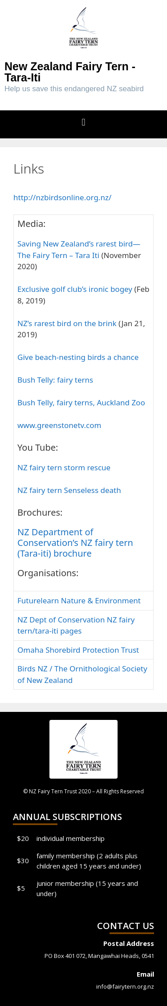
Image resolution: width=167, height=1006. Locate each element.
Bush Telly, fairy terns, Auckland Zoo (81, 402)
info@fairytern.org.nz (125, 986)
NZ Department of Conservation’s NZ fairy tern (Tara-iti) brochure (75, 542)
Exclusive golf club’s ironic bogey (75, 289)
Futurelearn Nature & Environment (79, 600)
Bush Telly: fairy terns (55, 380)
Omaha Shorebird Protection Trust (78, 650)
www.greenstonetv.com (59, 425)
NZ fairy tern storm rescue (63, 467)
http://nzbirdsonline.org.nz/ (62, 197)
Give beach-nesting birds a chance (77, 357)
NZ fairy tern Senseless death (69, 490)
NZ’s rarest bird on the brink (67, 323)
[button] (83, 122)
